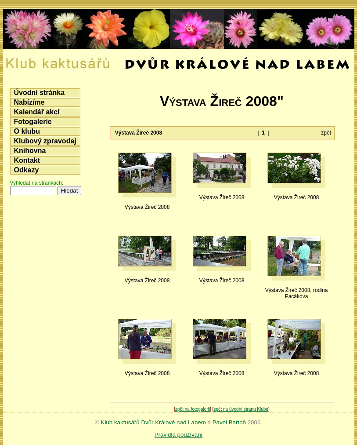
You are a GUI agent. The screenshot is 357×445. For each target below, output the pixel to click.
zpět (326, 133)
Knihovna (30, 150)
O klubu (27, 131)
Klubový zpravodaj (45, 141)
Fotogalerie (33, 121)
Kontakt (27, 160)
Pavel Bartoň (229, 422)
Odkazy (26, 170)
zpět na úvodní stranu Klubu (240, 409)
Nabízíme (29, 102)
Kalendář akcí (37, 112)
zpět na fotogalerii (192, 409)
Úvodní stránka (39, 92)
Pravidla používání (179, 434)
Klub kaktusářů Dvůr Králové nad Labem (153, 422)
